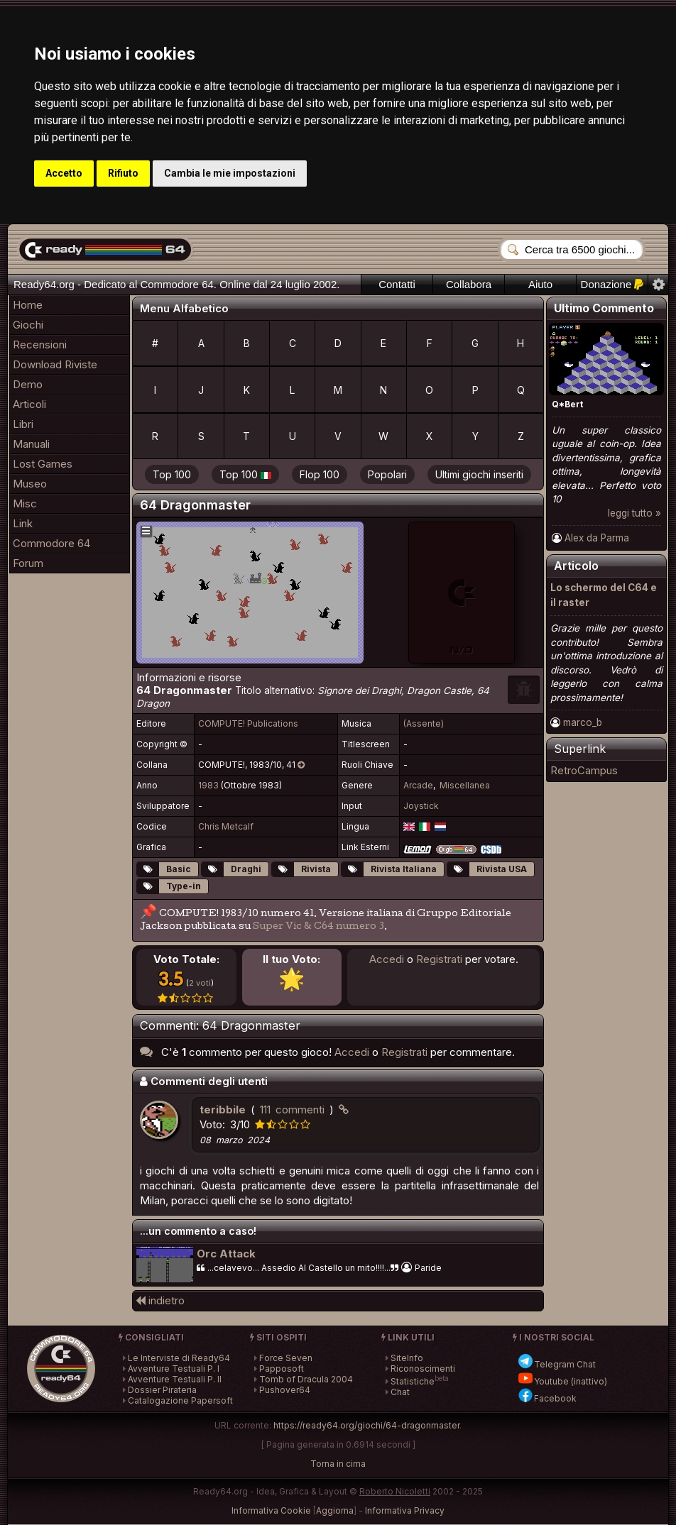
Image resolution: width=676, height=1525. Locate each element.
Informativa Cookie (271, 1510)
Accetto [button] (63, 173)
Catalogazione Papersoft (180, 1400)
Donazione (612, 284)
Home (28, 305)
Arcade (418, 785)
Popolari (387, 474)
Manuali (31, 444)
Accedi (386, 959)
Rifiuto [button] (123, 173)
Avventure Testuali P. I (173, 1368)
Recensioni (40, 344)
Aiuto (540, 284)
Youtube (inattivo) (562, 1381)
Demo (28, 384)
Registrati (439, 959)
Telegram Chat (556, 1364)
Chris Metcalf (226, 826)
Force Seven (285, 1358)
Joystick (421, 805)
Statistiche (413, 1381)
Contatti (396, 284)
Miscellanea (465, 785)
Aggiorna (335, 1510)
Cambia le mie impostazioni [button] (229, 173)
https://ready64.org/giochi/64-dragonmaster (366, 1425)
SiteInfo (407, 1358)
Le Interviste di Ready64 (179, 1358)
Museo (30, 483)
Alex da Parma (597, 538)
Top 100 (172, 474)
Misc (25, 503)
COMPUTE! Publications (248, 723)
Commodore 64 (51, 543)
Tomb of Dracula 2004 (306, 1379)
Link (23, 523)
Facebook (547, 1398)
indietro (160, 1300)
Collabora (468, 284)
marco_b (582, 722)
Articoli (29, 404)
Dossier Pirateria (162, 1389)
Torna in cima (338, 1463)
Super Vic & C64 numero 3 (318, 927)
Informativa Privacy (405, 1510)
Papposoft (281, 1368)
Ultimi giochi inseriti (479, 474)
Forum (28, 563)
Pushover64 (284, 1389)
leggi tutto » (634, 513)
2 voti (200, 983)
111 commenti (292, 1109)
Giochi (28, 324)
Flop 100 (319, 474)
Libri (23, 424)
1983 (208, 785)
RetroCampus (584, 770)
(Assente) (423, 723)
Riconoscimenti (423, 1368)
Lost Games (42, 463)
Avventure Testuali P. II (175, 1379)
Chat (400, 1392)
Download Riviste (55, 364)
